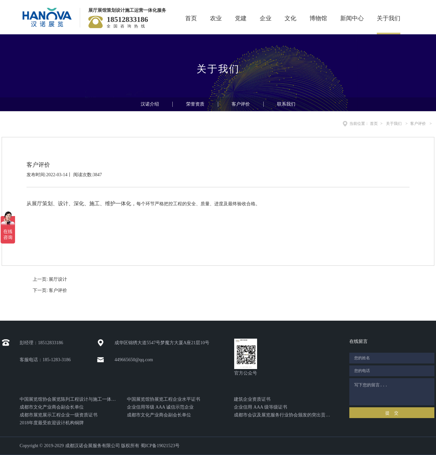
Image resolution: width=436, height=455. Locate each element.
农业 (216, 18)
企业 (265, 18)
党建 (241, 18)
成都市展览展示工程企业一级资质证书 (58, 415)
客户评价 (241, 104)
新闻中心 (352, 18)
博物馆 (318, 18)
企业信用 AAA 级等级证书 (260, 407)
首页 (191, 18)
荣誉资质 (195, 104)
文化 (290, 18)
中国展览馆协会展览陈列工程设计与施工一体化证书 (68, 399)
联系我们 (286, 104)
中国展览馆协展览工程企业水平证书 (163, 399)
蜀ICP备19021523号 (160, 445)
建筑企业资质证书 (252, 399)
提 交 (391, 413)
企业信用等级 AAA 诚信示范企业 (160, 407)
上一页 (50, 279)
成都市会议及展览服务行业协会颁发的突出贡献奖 (282, 415)
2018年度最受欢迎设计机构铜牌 (52, 422)
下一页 (50, 290)
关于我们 (388, 18)
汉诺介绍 (150, 104)
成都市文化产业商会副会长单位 (52, 407)
